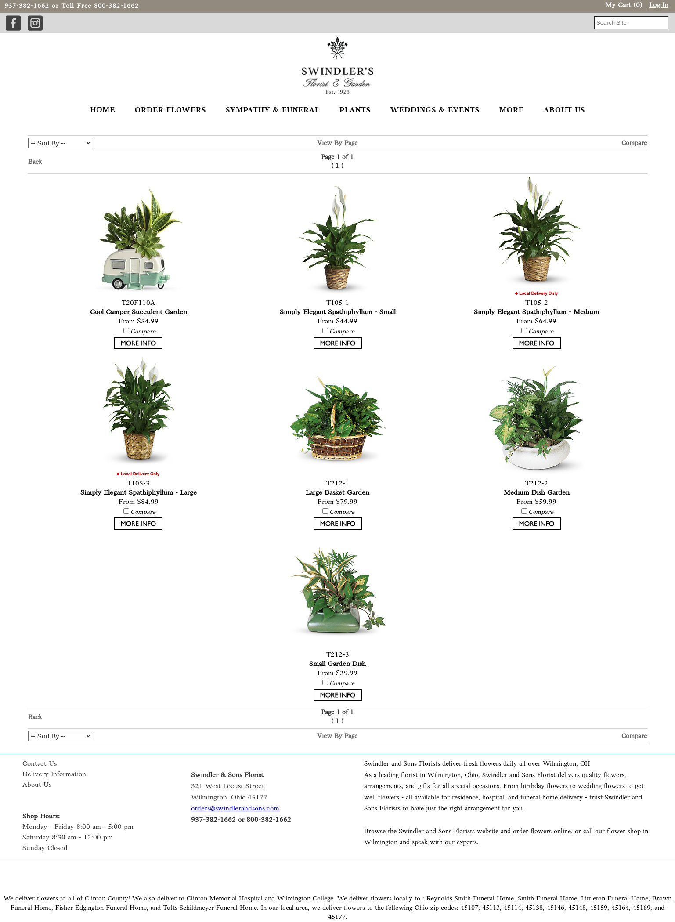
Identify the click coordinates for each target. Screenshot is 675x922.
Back (35, 162)
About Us (36, 784)
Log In (658, 5)
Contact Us (39, 763)
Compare (634, 143)
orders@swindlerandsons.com (235, 808)
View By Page (337, 143)
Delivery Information (54, 774)
